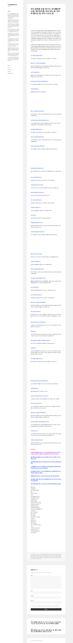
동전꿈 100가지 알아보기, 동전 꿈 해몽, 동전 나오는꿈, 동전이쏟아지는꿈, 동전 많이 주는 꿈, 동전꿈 (13, 21)
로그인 (9, 67)
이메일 (32, 595)
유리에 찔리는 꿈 (34, 557)
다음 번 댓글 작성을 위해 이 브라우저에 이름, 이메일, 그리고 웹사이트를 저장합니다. (46, 605)
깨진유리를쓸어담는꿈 (44, 554)
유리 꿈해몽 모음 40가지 (45, 555)
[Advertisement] (46, 23)
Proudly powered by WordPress (36, 640)
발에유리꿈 (39, 555)
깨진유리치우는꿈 (57, 554)
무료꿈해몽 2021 (12, 4)
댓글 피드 (9, 71)
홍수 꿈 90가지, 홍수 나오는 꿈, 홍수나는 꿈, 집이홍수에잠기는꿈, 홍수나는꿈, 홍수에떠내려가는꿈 (13, 30)
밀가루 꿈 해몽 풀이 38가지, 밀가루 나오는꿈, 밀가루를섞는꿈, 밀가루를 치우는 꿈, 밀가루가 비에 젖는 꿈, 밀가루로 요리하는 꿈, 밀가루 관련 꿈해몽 (13, 15)
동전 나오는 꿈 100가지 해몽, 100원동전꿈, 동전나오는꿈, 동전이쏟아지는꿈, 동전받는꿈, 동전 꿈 (13, 54)
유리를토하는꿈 (47, 556)
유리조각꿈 (56, 557)
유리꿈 (38, 556)
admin (38, 554)
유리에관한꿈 (40, 557)
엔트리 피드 (10, 69)
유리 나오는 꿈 (52, 555)
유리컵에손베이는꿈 (37, 558)
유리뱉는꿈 (56, 556)
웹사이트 (32, 600)
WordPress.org (10, 73)
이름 (32, 590)
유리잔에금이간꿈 (51, 557)
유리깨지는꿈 (34, 556)
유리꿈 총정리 (41, 556)
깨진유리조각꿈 (51, 554)
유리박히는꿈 (52, 556)
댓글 (32, 575)
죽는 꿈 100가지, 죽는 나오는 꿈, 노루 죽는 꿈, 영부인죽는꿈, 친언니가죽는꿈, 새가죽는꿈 (13, 44)
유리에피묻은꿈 (45, 557)
